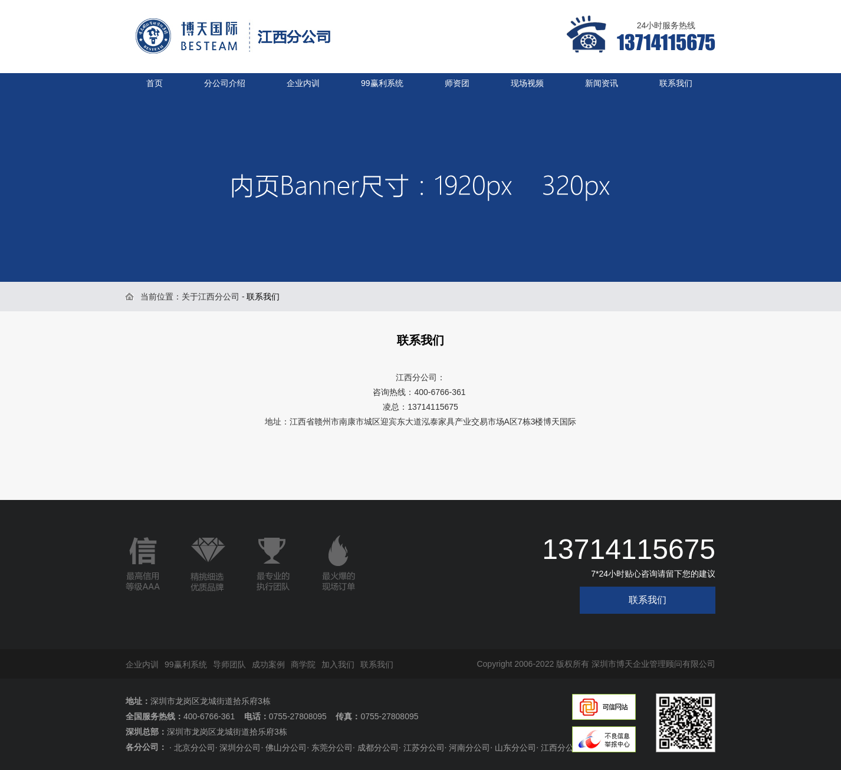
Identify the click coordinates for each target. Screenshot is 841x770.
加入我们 (337, 664)
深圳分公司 (240, 747)
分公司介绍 (224, 83)
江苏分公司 (424, 747)
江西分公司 (561, 747)
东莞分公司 (332, 747)
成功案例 (268, 664)
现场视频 (527, 83)
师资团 (457, 83)
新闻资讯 (601, 83)
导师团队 (229, 664)
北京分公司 (194, 747)
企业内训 (303, 83)
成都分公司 (378, 747)
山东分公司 (515, 747)
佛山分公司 (286, 747)
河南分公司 (469, 747)
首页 (154, 83)
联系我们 (675, 83)
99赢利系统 (382, 83)
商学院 (303, 664)
